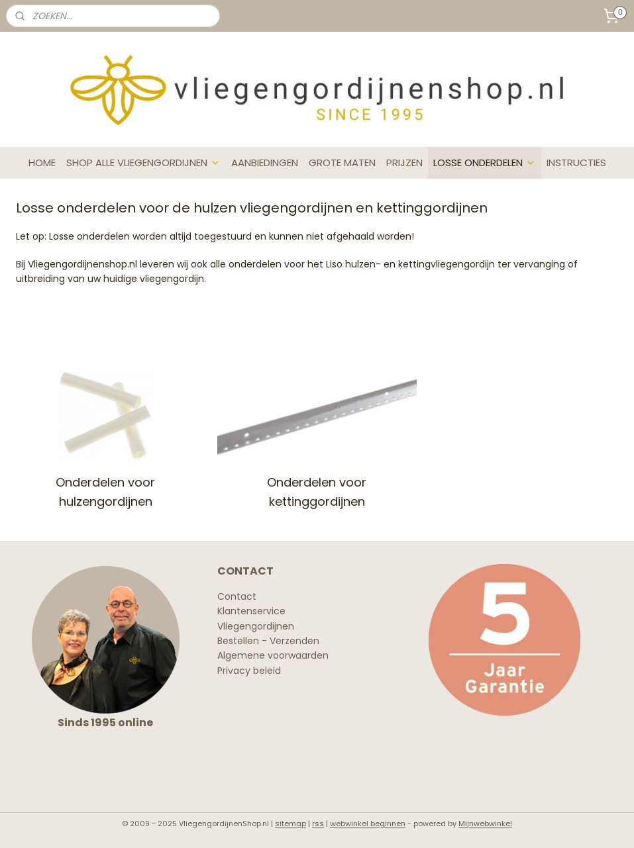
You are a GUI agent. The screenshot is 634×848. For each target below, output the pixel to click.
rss (318, 823)
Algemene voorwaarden (273, 655)
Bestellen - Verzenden (268, 640)
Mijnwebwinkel (485, 823)
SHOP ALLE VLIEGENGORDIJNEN (143, 162)
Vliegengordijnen (255, 626)
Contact (236, 596)
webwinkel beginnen (367, 823)
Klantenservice (251, 611)
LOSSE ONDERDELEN (484, 162)
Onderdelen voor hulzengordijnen (105, 492)
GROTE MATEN (342, 162)
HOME (42, 162)
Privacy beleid (249, 670)
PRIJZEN (404, 162)
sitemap (290, 823)
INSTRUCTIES (576, 162)
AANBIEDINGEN (264, 162)
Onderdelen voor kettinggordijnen (316, 492)
